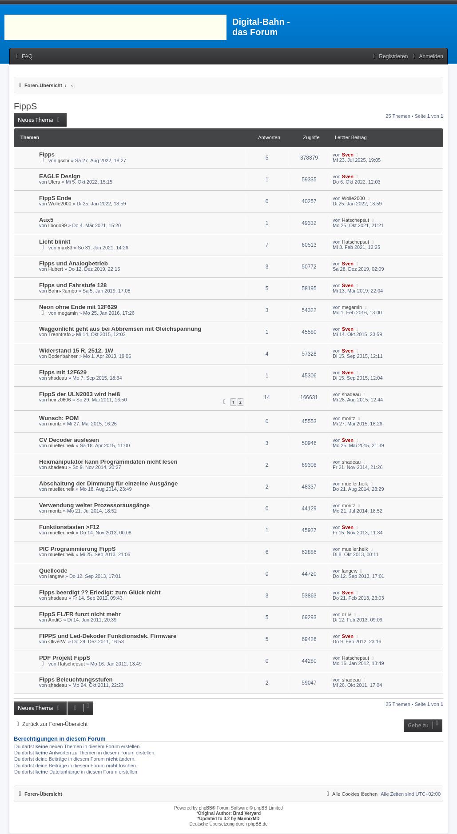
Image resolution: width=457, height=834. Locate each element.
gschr (64, 160)
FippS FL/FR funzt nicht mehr (80, 614)
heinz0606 (59, 399)
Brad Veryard (247, 813)
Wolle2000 (60, 203)
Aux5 (46, 220)
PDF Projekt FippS (64, 657)
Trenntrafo (59, 334)
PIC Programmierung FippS (77, 548)
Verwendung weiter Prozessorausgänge (94, 505)
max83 (65, 247)
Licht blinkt (54, 241)
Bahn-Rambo (62, 290)
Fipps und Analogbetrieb (73, 263)
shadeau (57, 378)
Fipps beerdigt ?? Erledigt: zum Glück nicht (99, 592)
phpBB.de (258, 824)
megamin (68, 313)
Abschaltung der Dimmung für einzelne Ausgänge (108, 483)
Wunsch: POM (59, 418)
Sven (348, 154)
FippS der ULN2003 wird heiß (79, 394)
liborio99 (57, 225)
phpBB (205, 808)
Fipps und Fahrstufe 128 (73, 285)
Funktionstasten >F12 (69, 527)
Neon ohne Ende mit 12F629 (78, 307)
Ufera (54, 181)
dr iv (346, 614)
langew (56, 576)
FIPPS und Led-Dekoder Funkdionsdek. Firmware (107, 636)
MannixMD (249, 818)
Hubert (55, 269)
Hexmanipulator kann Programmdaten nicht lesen (108, 461)
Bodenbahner (63, 356)
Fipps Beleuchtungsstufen (76, 679)
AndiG (55, 619)
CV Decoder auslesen (69, 440)
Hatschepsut (355, 220)
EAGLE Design (59, 176)
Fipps (47, 154)
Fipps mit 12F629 (63, 372)
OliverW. (57, 641)
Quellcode (53, 570)
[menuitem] (23, 57)
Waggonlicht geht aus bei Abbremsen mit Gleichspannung (120, 328)
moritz (55, 423)
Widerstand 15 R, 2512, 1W (76, 350)
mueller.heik (61, 445)
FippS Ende (55, 198)
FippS (25, 106)
